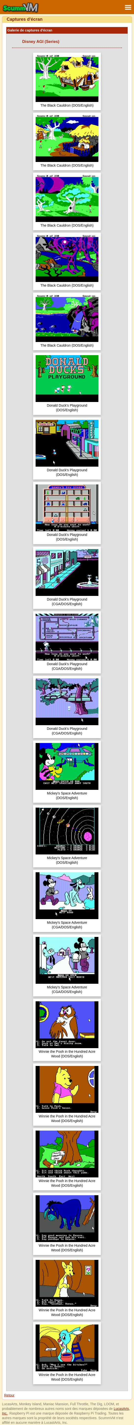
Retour (9, 1395)
